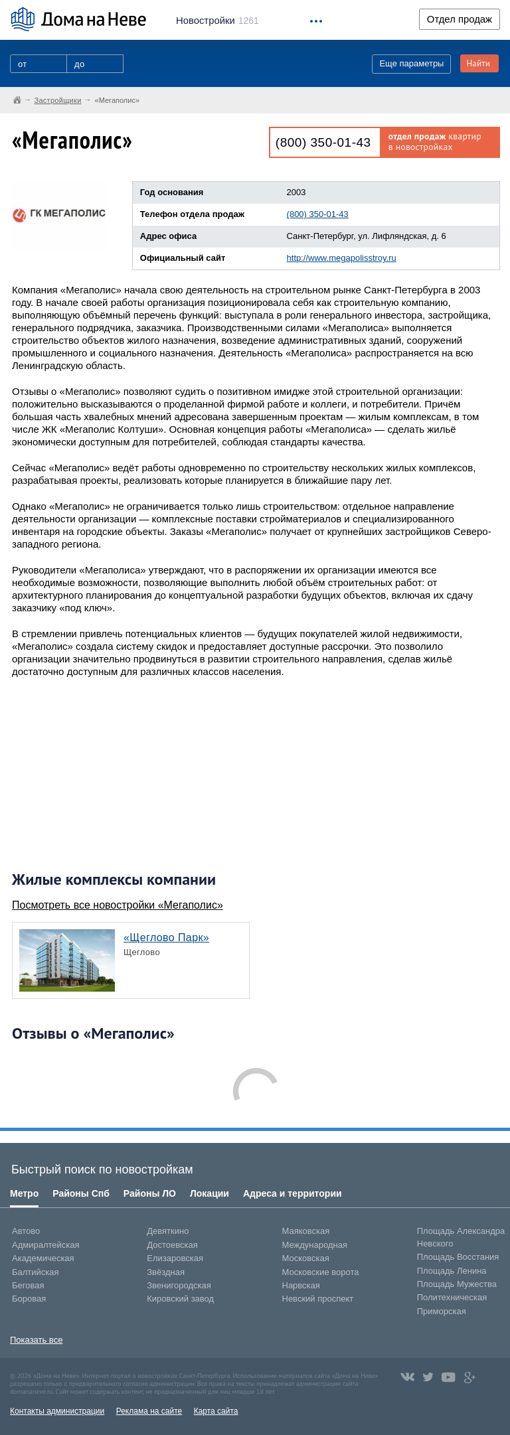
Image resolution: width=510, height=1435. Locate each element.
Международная (314, 1245)
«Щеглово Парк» (166, 937)
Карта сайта (216, 1411)
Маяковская (306, 1231)
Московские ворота (320, 1272)
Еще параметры (411, 63)
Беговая (28, 1285)
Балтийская (35, 1272)
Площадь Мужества (457, 1284)
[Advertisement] (111, 774)
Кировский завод (180, 1299)
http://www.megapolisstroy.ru (341, 258)
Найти (478, 63)
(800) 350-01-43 (323, 142)
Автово (26, 1231)
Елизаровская (175, 1258)
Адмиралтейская (46, 1245)
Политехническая (452, 1297)
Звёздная (166, 1272)
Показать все (36, 1340)
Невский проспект (318, 1299)
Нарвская (301, 1285)
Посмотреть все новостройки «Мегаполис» (117, 905)
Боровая (29, 1299)
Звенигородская (179, 1285)
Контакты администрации (57, 1411)
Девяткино (168, 1231)
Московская (305, 1258)
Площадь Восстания (458, 1257)
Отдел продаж (459, 19)
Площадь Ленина (452, 1271)
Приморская (441, 1311)
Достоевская (172, 1245)
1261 (217, 20)
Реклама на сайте (149, 1411)
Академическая (43, 1258)
